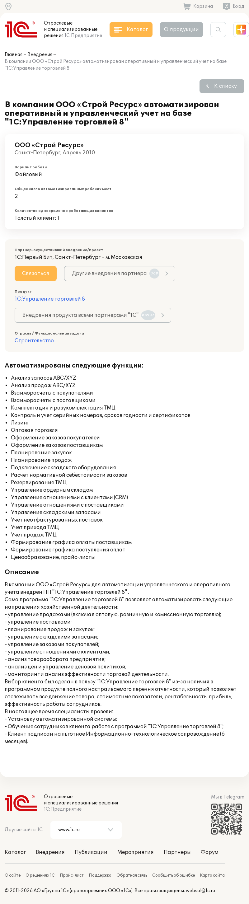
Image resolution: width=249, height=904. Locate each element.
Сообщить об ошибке (173, 875)
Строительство (34, 341)
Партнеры (177, 852)
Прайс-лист (72, 875)
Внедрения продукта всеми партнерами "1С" (88, 315)
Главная (13, 54)
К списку (225, 86)
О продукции (181, 29)
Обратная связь (131, 875)
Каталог (15, 852)
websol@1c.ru (200, 890)
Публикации (91, 852)
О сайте (13, 875)
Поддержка (100, 875)
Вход (238, 6)
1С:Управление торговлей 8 (50, 299)
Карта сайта (212, 875)
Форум (209, 852)
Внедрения (39, 54)
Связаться (35, 273)
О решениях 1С (40, 875)
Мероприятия (135, 852)
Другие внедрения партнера (115, 274)
